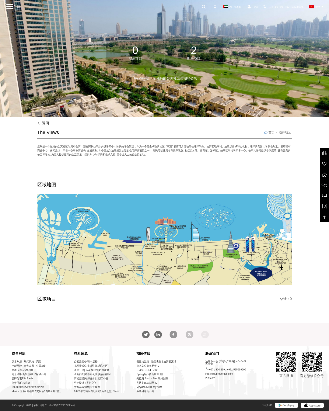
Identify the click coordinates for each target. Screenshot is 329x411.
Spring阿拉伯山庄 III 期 (149, 374)
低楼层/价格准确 (21, 382)
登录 (256, 7)
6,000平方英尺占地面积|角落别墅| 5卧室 (96, 391)
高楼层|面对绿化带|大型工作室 (91, 378)
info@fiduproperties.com (219, 373)
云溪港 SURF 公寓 (146, 370)
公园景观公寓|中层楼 (86, 361)
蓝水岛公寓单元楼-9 (147, 365)
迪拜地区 (285, 132)
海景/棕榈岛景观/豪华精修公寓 (29, 374)
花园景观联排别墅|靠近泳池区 (91, 365)
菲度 (36, 405)
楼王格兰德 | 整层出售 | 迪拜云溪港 (156, 361)
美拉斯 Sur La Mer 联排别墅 (152, 378)
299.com (210, 378)
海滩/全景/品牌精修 (23, 370)
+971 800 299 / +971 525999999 (284, 7)
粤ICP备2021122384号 (62, 405)
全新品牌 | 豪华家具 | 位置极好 (29, 365)
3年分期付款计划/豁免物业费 (28, 387)
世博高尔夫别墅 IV (146, 382)
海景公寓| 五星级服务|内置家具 (91, 370)
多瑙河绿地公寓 (145, 391)
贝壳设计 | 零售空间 (85, 382)
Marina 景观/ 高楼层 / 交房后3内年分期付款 (36, 391)
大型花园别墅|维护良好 (87, 387)
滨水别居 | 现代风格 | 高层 (26, 361)
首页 (269, 132)
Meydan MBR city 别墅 (149, 387)
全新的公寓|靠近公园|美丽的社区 (92, 374)
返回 (43, 123)
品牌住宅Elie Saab (22, 378)
